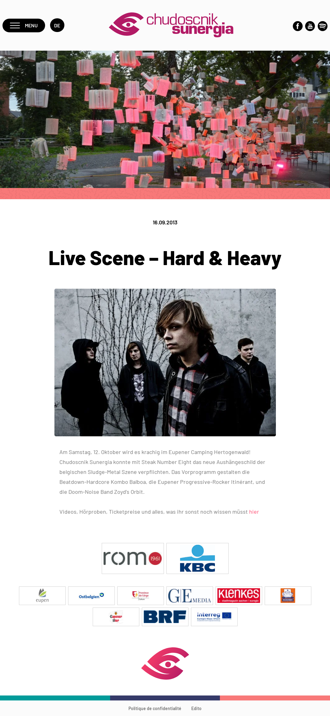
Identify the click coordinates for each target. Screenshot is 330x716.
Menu (24, 25)
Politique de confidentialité (154, 708)
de (57, 25)
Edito (196, 708)
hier (254, 511)
